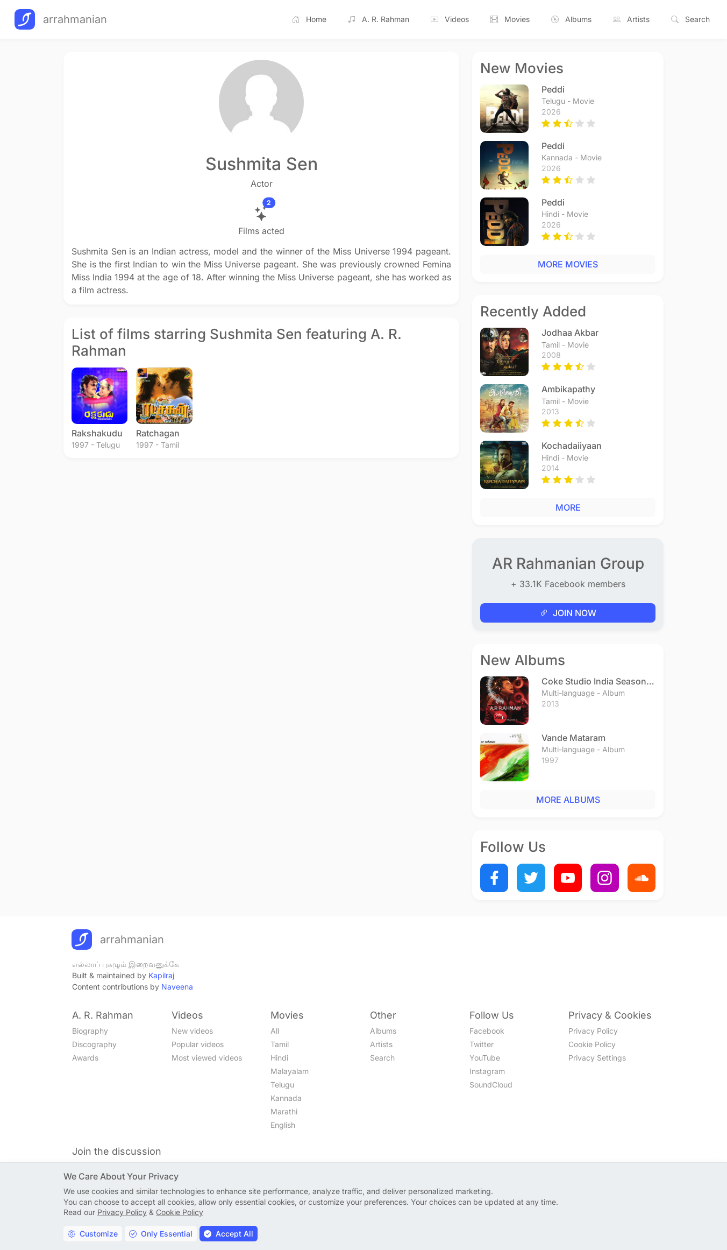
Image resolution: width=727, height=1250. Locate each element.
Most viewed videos (207, 1057)
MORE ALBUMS (568, 799)
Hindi (279, 1057)
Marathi (283, 1111)
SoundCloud (490, 1084)
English (282, 1124)
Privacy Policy (593, 1030)
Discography (94, 1044)
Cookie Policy (592, 1044)
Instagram (487, 1071)
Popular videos (198, 1044)
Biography (90, 1030)
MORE (568, 507)
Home (309, 19)
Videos (450, 19)
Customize (93, 1233)
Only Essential (161, 1233)
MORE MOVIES (568, 264)
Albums (571, 19)
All (274, 1030)
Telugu (282, 1084)
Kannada (286, 1098)
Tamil (279, 1044)
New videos (192, 1030)
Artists (631, 19)
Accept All (228, 1233)
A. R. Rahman (378, 19)
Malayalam (289, 1071)
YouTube (484, 1057)
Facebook (486, 1030)
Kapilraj (161, 975)
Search (690, 19)
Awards (85, 1057)
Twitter (481, 1044)
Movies (510, 19)
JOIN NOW (568, 613)
